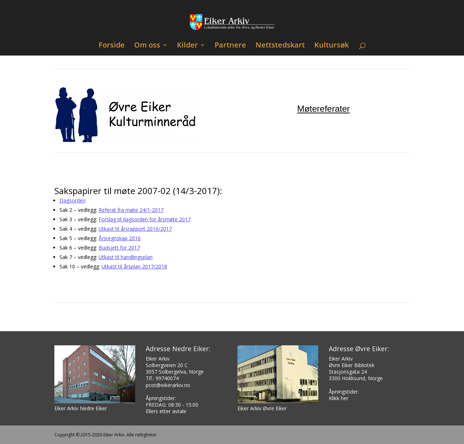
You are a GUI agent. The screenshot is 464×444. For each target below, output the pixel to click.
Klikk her (338, 398)
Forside (112, 46)
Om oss (147, 46)
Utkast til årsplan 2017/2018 (134, 266)
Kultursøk (331, 46)
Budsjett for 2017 (119, 247)
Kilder (187, 46)
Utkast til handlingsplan (126, 257)
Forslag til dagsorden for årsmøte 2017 (145, 219)
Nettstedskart (280, 46)
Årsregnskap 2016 (120, 238)
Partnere (230, 46)
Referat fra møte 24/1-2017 (131, 209)
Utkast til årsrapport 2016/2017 (135, 228)
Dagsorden (72, 200)
